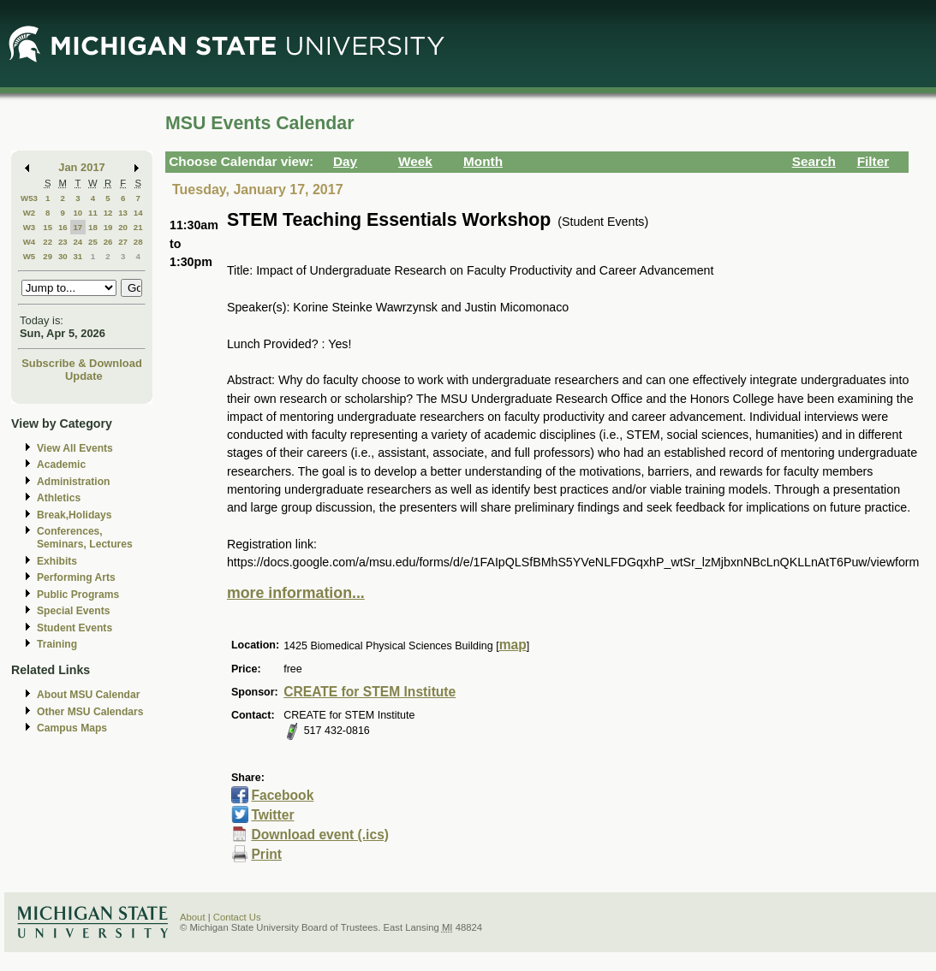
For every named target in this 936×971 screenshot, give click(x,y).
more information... (296, 592)
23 (63, 241)
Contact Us (237, 917)
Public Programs (78, 595)
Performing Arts (76, 577)
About (193, 917)
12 (108, 212)
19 (108, 227)
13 (123, 212)
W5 (29, 256)
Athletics (58, 498)
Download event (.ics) (320, 834)
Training (57, 644)
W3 (29, 227)
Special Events (73, 611)
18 (93, 227)
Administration (73, 482)
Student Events (74, 628)
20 (123, 227)
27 (123, 241)
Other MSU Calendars (90, 712)
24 (77, 241)
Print (266, 854)
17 (77, 227)
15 (47, 227)
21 (138, 227)
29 (47, 256)
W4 (29, 241)
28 (138, 241)
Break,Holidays (74, 515)
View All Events (75, 448)
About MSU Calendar (88, 695)
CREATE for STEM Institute (369, 691)
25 (93, 241)
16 (63, 227)
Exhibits (57, 561)
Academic (61, 465)
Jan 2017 (81, 167)
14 (138, 212)
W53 (29, 198)
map (513, 644)
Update (84, 376)
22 (47, 241)
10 (77, 212)
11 (93, 212)
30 (63, 256)
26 (108, 241)
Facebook (282, 795)
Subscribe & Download (81, 363)
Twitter (272, 815)
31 (77, 256)
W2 (29, 212)
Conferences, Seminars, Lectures (85, 537)
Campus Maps (72, 728)
